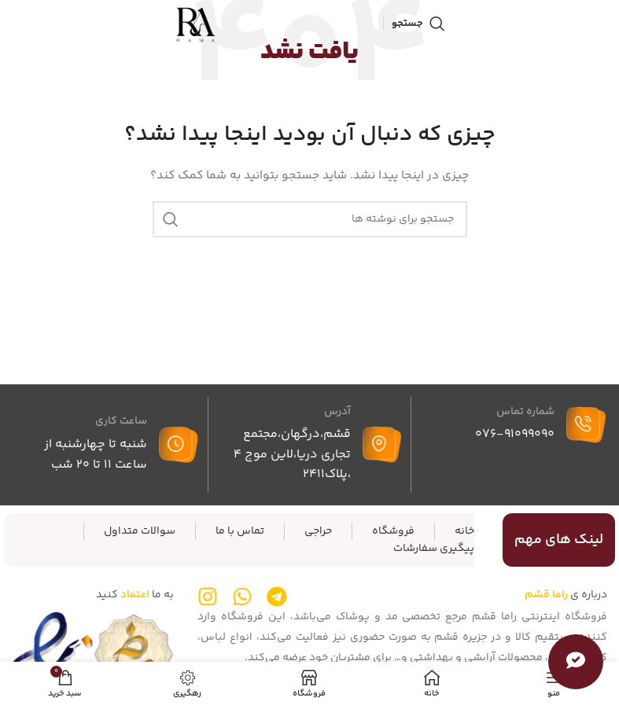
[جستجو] (418, 23)
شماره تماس (525, 411)
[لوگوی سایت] (196, 23)
